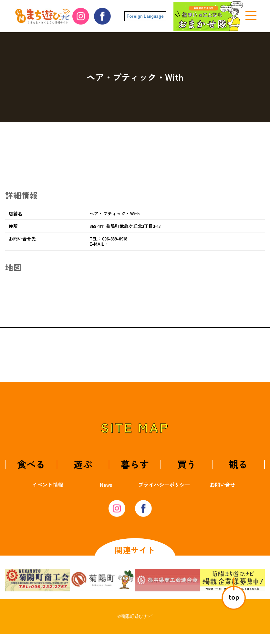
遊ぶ (83, 464)
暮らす (135, 464)
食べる (31, 464)
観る (238, 464)
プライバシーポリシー (164, 484)
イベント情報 (47, 484)
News (106, 484)
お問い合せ (222, 484)
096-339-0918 (108, 238)
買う (186, 464)
